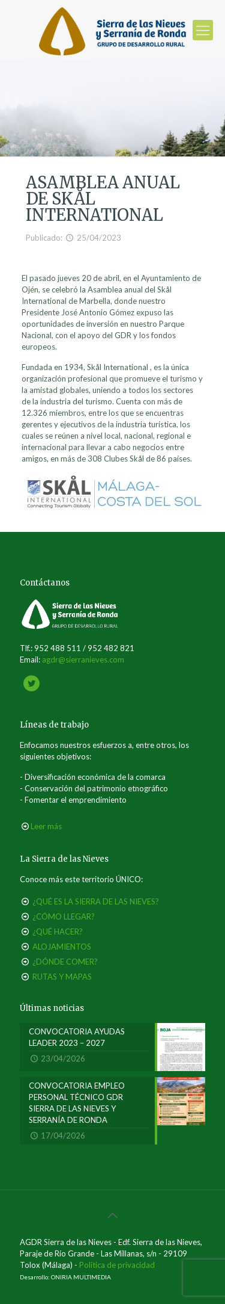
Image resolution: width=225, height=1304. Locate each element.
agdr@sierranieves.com (83, 659)
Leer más (46, 826)
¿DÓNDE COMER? (65, 961)
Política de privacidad (117, 1265)
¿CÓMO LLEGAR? (63, 916)
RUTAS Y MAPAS (62, 976)
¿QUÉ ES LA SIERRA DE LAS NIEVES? (95, 901)
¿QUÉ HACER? (57, 931)
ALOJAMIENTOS (61, 946)
